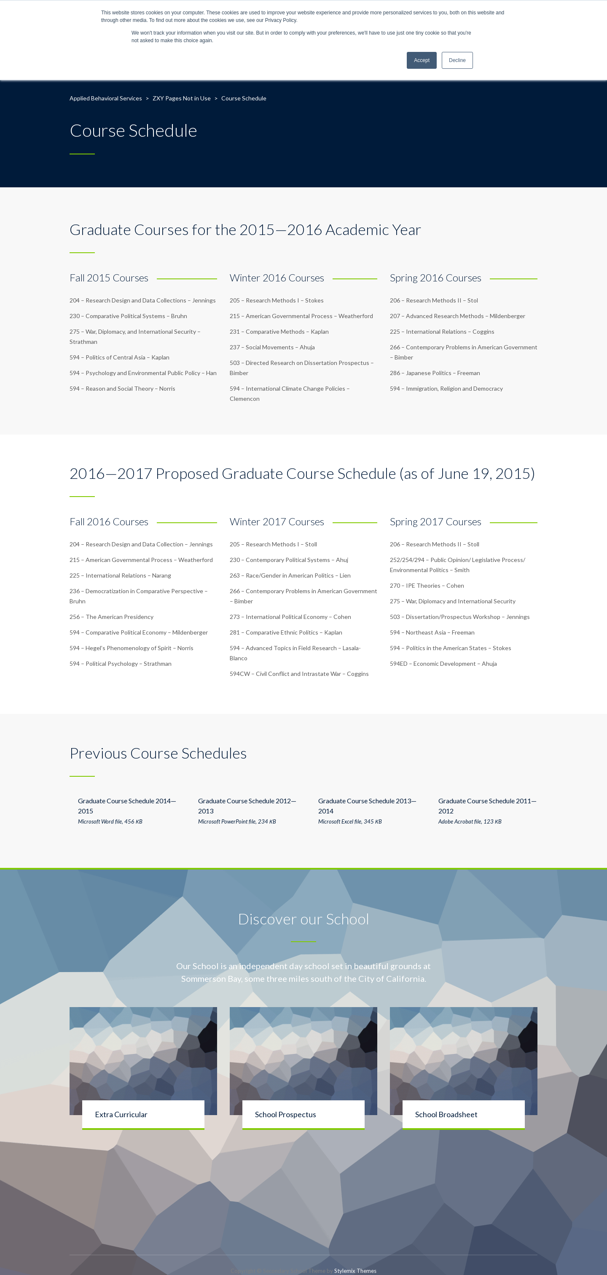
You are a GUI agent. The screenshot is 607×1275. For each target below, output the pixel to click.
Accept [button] (422, 60)
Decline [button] (457, 60)
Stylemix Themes (355, 1270)
